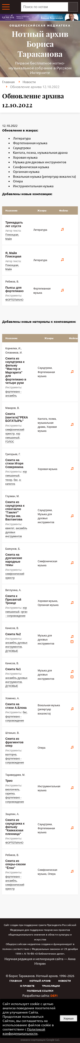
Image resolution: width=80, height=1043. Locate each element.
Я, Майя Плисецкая (13, 254)
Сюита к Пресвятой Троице (13, 599)
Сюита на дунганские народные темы (13, 560)
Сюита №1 (13, 669)
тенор (8, 479)
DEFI (54, 995)
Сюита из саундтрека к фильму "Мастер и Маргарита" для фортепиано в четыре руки (15, 370)
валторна (10, 754)
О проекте (27, 985)
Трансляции (51, 985)
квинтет (9, 528)
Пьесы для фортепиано (14, 289)
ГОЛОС (9, 441)
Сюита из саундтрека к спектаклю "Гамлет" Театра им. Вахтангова (15, 510)
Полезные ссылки (40, 990)
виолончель (12, 789)
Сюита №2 (13, 634)
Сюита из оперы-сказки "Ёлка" (15, 864)
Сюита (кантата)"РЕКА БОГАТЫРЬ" (16, 417)
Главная (8, 82)
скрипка (10, 793)
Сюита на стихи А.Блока (16, 705)
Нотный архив (40, 980)
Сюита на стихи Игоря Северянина (14, 463)
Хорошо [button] (68, 1018)
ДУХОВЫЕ (11, 651)
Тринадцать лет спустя (14, 224)
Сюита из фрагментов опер (14, 742)
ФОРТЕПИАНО (14, 299)
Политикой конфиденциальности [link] (24, 1031)
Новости (29, 82)
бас (16, 479)
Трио (9, 780)
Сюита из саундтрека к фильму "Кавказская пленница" (15, 827)
